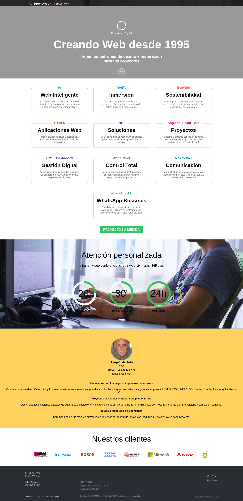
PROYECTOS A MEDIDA (121, 229)
